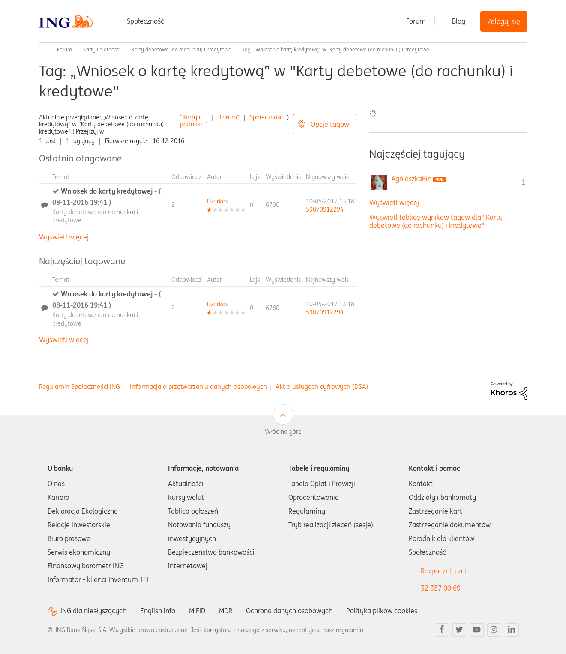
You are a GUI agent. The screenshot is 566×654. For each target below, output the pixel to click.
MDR (225, 610)
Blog (458, 21)
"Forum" (228, 117)
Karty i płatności (101, 49)
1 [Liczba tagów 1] (523, 182)
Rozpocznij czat (444, 571)
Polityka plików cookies (381, 610)
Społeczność (145, 21)
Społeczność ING (42, 49)
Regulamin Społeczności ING (79, 386)
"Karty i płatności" (193, 120)
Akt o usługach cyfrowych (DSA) (322, 386)
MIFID (197, 610)
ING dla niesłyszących (93, 611)
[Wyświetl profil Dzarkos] (217, 201)
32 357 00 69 (441, 588)
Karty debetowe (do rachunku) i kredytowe (181, 49)
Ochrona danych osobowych (289, 610)
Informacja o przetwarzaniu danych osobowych (198, 386)
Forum (416, 21)
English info (157, 610)
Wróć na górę (283, 432)
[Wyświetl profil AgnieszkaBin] (411, 178)
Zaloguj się (504, 21)
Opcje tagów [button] (330, 124)
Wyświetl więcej (64, 237)
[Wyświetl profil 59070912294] (325, 209)
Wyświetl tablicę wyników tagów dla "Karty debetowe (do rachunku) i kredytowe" (436, 221)
